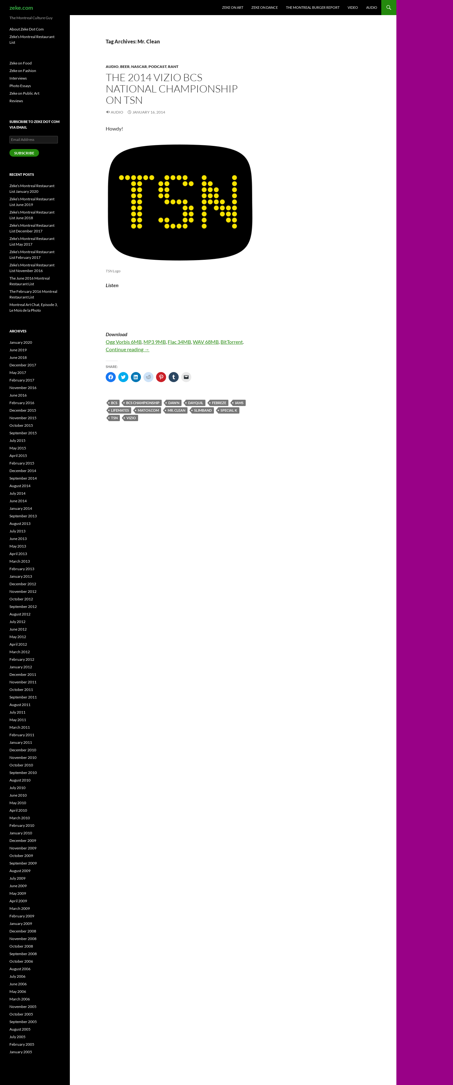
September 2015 (23, 433)
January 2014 (20, 508)
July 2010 (17, 787)
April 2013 (18, 553)
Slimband (203, 410)
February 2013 (21, 568)
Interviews (18, 78)
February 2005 (21, 1044)
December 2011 (22, 674)
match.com (148, 410)
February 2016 (21, 402)
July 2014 (17, 493)
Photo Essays (20, 85)
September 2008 (23, 953)
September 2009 (23, 863)
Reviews (16, 100)
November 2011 (22, 682)
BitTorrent (232, 342)
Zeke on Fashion (22, 70)
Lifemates (120, 410)
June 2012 (18, 629)
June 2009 (18, 885)
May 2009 (17, 893)
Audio (371, 7)
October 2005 (21, 1014)
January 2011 (20, 742)
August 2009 (20, 870)
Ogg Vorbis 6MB (124, 342)
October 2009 (21, 855)
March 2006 (19, 999)
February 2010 (21, 825)
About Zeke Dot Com (26, 29)
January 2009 (20, 923)
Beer (125, 66)
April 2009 (18, 901)
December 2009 (22, 840)
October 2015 (21, 425)
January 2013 (20, 576)
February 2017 (21, 380)
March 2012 (19, 651)
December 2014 (22, 470)
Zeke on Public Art (24, 93)
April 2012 (18, 644)
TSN (114, 418)
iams (239, 403)
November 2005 (22, 1006)
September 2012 (23, 606)
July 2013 (17, 531)
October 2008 (21, 946)
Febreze (219, 403)
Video (353, 7)
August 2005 (20, 1029)
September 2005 (23, 1021)
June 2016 (18, 395)
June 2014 (18, 500)
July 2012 (17, 621)
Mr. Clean (176, 410)
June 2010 (18, 795)
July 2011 (17, 712)
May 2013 (17, 546)
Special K (229, 410)
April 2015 (18, 455)
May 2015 (17, 448)
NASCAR (139, 66)
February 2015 (21, 463)
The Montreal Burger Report (312, 7)
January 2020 (20, 342)
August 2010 (20, 780)
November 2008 (22, 938)
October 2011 (21, 689)
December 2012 (22, 583)
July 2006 (17, 976)
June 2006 (18, 984)
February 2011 (21, 734)
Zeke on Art (232, 7)
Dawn (173, 403)
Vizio (131, 418)
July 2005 (17, 1036)
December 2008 (22, 931)
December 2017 (22, 365)
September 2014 (23, 478)
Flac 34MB (179, 342)
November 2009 (22, 848)
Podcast (157, 66)
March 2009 (19, 908)
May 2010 (17, 802)
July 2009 (17, 878)
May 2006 (17, 991)
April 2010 (18, 810)
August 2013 (20, 523)
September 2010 (23, 772)
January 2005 (20, 1051)
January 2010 (20, 833)
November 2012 (22, 591)
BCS (114, 403)
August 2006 (20, 968)
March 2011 (19, 727)
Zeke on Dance (264, 7)
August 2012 (20, 614)
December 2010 (22, 750)
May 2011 (17, 719)
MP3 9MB (154, 342)
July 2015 (17, 440)
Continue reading (127, 349)
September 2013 (23, 516)
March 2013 (19, 561)
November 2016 (22, 387)
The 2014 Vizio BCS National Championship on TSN (172, 88)
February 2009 (21, 916)
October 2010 (21, 765)
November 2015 (22, 417)
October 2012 (21, 599)
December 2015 (22, 410)
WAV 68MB (206, 342)
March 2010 (19, 817)
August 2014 (20, 485)
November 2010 (22, 757)
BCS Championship (142, 403)
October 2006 (21, 961)
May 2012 (17, 636)
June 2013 (18, 538)
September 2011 (23, 697)
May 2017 (17, 372)
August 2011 (20, 704)
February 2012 (21, 659)
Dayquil (195, 403)
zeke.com (21, 7)
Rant (173, 66)
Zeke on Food (20, 63)
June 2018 (18, 357)
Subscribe (24, 153)
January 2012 (20, 667)
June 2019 (18, 350)
